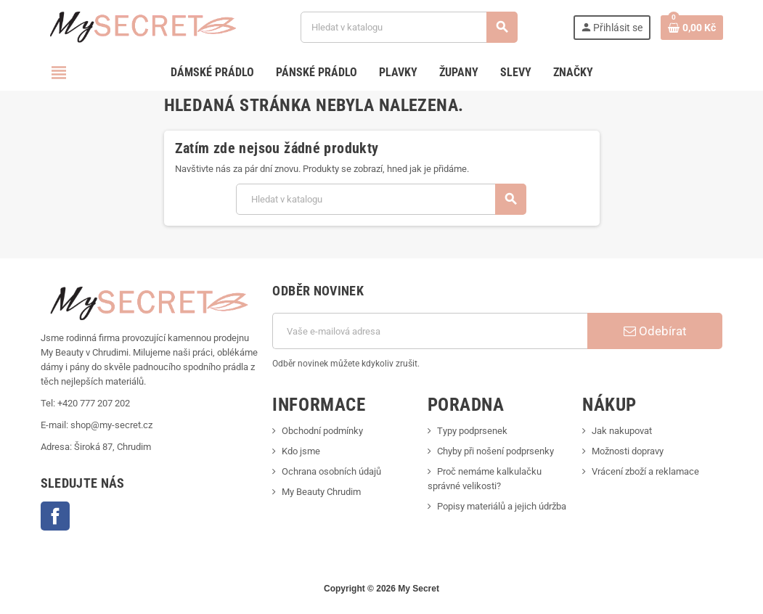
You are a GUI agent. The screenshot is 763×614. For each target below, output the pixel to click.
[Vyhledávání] (409, 27)
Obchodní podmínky (322, 430)
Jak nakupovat (622, 430)
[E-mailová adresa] (429, 331)
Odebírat (655, 331)
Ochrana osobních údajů (331, 471)
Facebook (55, 516)
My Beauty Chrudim (321, 491)
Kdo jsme (301, 451)
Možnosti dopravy (628, 451)
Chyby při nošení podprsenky (495, 451)
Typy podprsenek (472, 430)
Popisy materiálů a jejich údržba (501, 506)
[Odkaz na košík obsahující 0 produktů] (692, 27)
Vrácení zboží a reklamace (645, 471)
